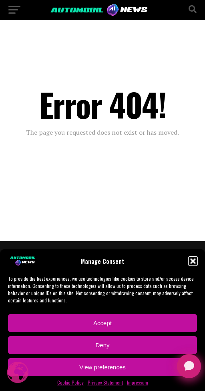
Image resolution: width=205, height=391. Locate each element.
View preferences (102, 367)
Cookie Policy (70, 382)
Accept (102, 323)
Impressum (137, 382)
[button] (193, 261)
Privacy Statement (105, 382)
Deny (102, 345)
